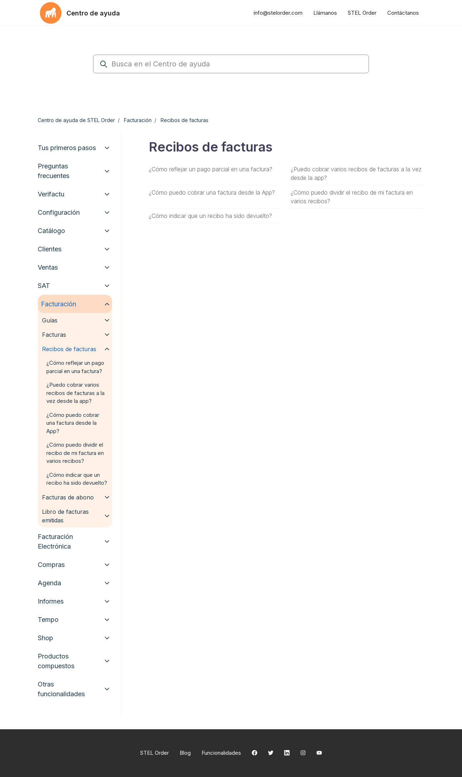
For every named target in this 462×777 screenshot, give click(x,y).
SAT (44, 285)
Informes (51, 601)
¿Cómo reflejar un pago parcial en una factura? (210, 169)
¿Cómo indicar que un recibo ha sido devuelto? (210, 215)
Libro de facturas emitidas (65, 516)
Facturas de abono (68, 497)
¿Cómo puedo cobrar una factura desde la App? (212, 192)
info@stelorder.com (278, 12)
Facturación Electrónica (55, 541)
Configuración (59, 212)
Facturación (138, 120)
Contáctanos (403, 12)
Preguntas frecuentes (53, 171)
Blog (185, 752)
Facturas (54, 334)
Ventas (48, 267)
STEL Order (362, 12)
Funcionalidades (221, 752)
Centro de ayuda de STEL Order (76, 120)
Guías (49, 320)
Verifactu (51, 194)
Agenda (49, 583)
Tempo (48, 619)
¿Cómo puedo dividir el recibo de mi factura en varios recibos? (352, 197)
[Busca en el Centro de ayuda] (231, 64)
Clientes (49, 249)
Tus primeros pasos (67, 148)
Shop (45, 638)
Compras (51, 564)
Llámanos (325, 12)
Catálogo (51, 230)
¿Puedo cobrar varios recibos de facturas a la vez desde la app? (356, 173)
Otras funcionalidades (61, 689)
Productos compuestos (56, 661)
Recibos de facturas (184, 120)
